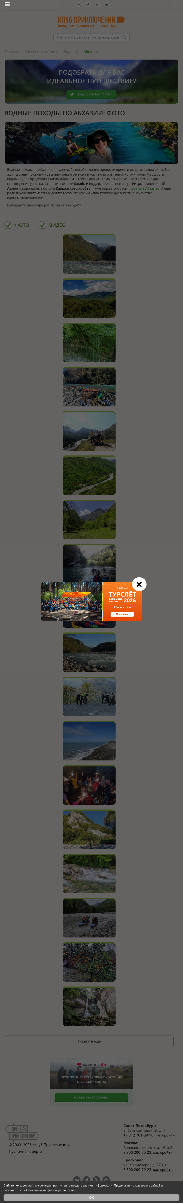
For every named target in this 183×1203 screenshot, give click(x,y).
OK (91, 1197)
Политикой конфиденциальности (50, 1190)
